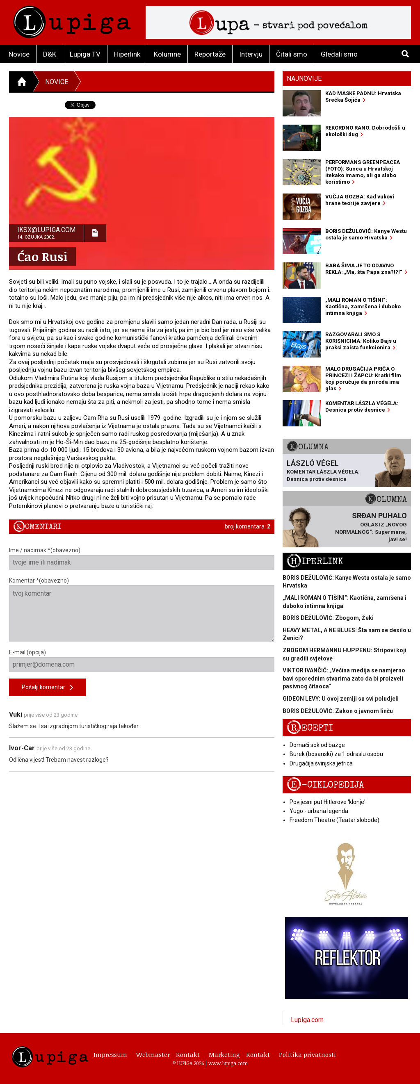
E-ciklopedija (325, 785)
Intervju (250, 54)
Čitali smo (291, 54)
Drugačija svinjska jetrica (321, 763)
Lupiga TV (85, 54)
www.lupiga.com (228, 1063)
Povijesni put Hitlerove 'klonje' (327, 802)
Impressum (110, 1054)
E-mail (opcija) (141, 660)
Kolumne (167, 54)
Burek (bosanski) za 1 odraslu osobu (336, 754)
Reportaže (210, 54)
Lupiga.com (307, 1020)
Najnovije (304, 78)
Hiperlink (127, 54)
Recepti (310, 728)
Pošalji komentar (47, 687)
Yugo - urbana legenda (319, 811)
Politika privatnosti (307, 1054)
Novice (19, 54)
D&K (49, 54)
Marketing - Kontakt (239, 1054)
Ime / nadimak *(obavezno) (141, 558)
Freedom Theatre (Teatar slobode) (334, 820)
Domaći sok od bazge (317, 745)
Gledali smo (339, 54)
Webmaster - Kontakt (168, 1054)
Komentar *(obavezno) (141, 609)
